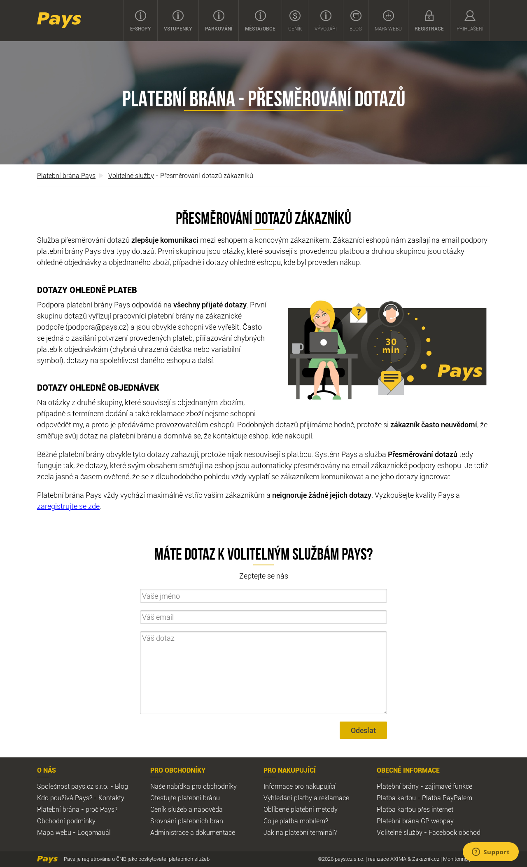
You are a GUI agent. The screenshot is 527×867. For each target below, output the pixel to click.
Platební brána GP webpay (415, 820)
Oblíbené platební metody (301, 809)
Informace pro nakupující (300, 786)
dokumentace (215, 832)
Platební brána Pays (66, 175)
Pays (59, 20)
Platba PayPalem (447, 797)
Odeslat (363, 730)
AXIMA (398, 858)
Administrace (169, 832)
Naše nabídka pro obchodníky (193, 786)
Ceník (295, 21)
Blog (356, 21)
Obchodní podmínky (66, 820)
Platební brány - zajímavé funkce (424, 786)
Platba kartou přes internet (415, 809)
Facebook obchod (454, 832)
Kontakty (111, 797)
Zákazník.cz (425, 858)
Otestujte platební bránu (185, 797)
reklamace (334, 797)
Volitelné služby (131, 175)
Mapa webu (388, 21)
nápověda (208, 809)
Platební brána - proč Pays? (77, 809)
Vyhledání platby (288, 797)
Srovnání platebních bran (186, 820)
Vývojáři (326, 21)
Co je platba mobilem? (296, 820)
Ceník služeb (168, 809)
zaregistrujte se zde (68, 506)
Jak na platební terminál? (300, 832)
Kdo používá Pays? (64, 797)
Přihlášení (470, 21)
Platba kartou (396, 797)
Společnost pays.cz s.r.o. (73, 786)
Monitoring (455, 858)
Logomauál (94, 832)
